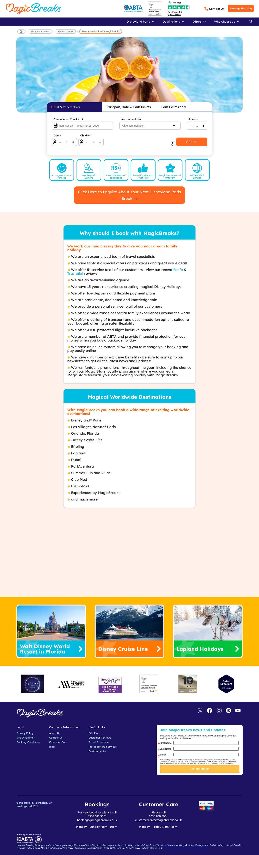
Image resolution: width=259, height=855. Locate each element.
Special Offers (65, 31)
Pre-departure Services (102, 746)
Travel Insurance (99, 742)
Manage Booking (241, 8)
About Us (54, 733)
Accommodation (131, 119)
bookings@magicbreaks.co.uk (97, 820)
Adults (58, 135)
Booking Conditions (28, 742)
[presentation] (202, 784)
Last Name (165, 749)
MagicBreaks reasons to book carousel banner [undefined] (129, 75)
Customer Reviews (100, 737)
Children (85, 135)
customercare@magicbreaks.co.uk (158, 820)
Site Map (94, 733)
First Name (166, 743)
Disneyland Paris (40, 31)
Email (163, 755)
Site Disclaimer (25, 737)
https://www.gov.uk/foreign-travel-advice (187, 848)
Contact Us (216, 9)
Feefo (178, 269)
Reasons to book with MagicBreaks (100, 31)
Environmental (97, 751)
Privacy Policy (24, 733)
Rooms (193, 119)
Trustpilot (75, 273)
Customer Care (58, 742)
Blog (52, 746)
